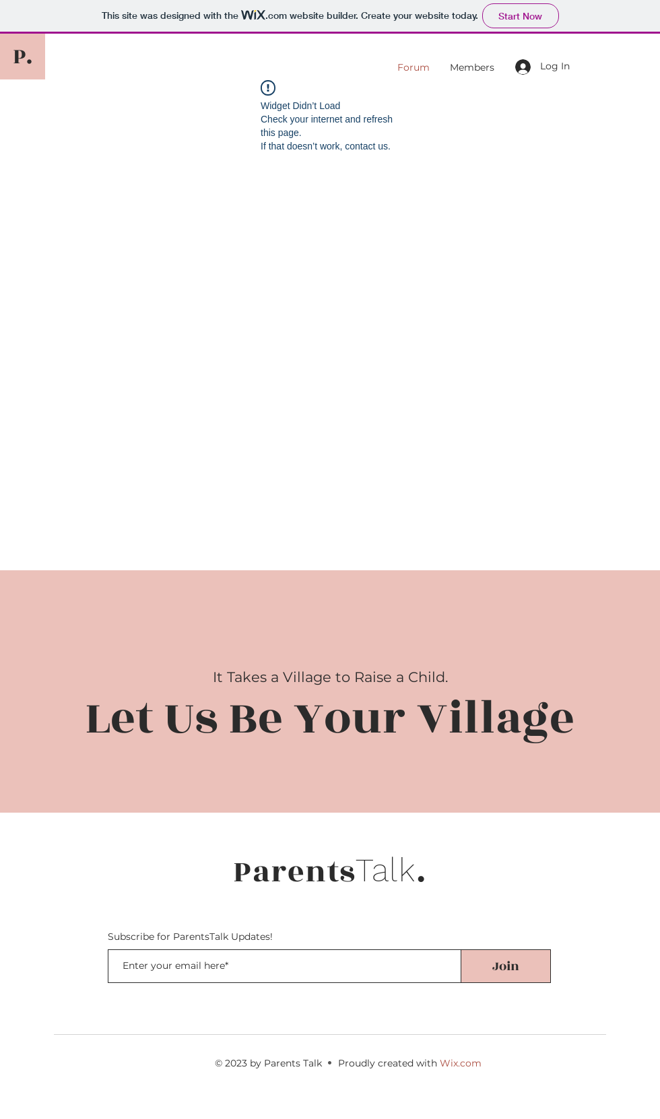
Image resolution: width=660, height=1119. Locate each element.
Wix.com (461, 1063)
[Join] (506, 966)
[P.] (22, 56)
